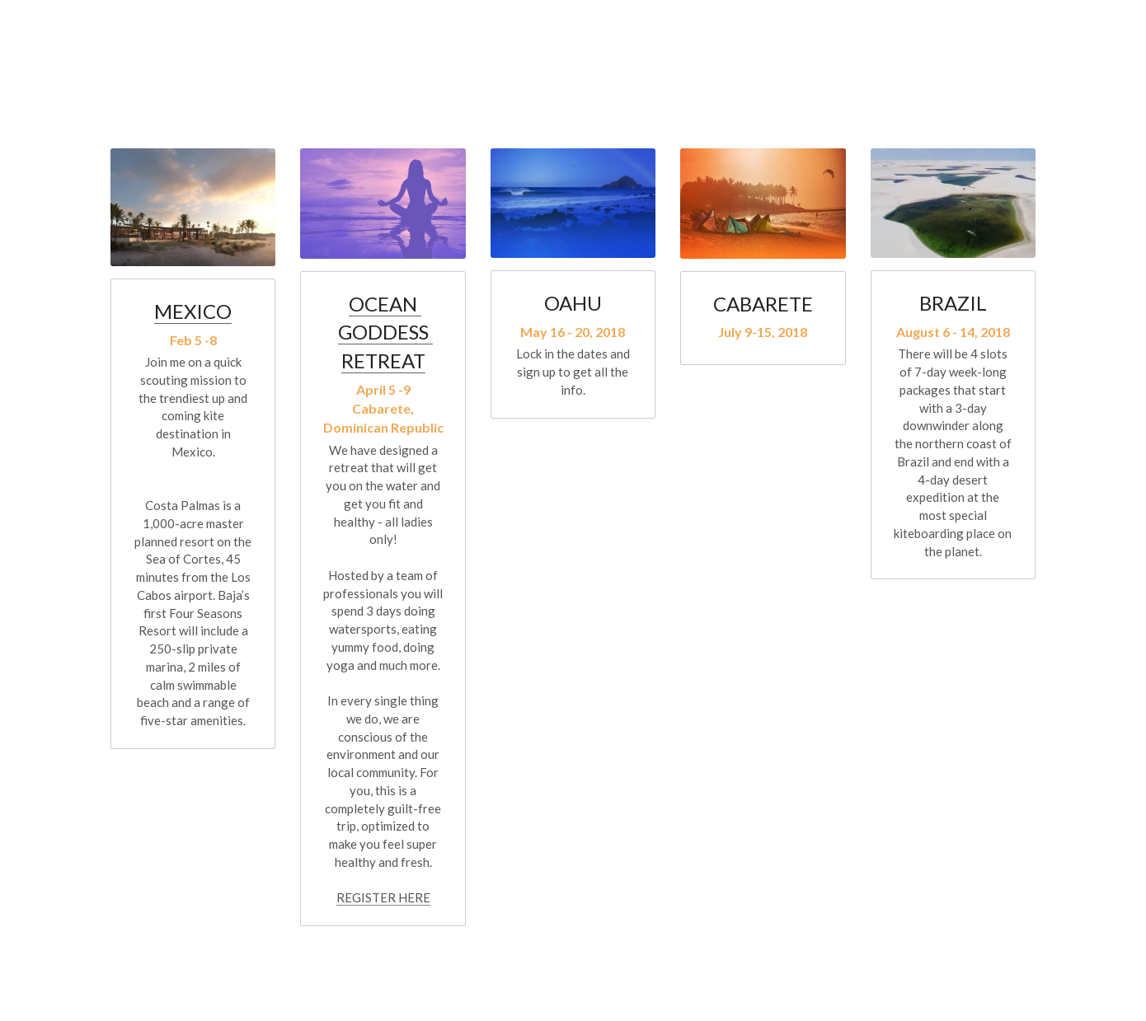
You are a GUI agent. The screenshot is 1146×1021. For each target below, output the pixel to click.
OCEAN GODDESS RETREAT (385, 332)
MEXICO (193, 311)
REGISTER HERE (383, 897)
